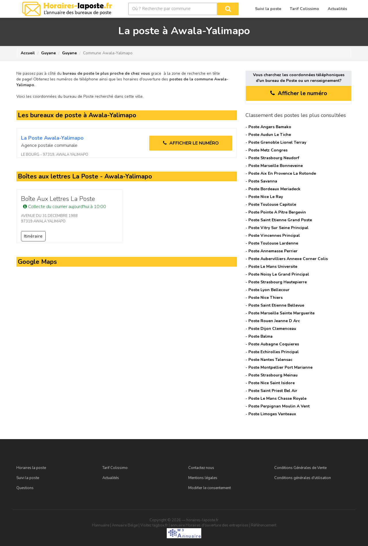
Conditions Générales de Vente (300, 467)
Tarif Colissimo (115, 467)
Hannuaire (100, 525)
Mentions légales (202, 477)
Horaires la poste (31, 467)
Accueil (28, 53)
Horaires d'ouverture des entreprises (217, 525)
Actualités (110, 477)
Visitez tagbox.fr (154, 525)
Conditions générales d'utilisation (302, 477)
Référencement (263, 525)
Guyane (48, 53)
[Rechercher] (228, 9)
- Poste (268, 127)
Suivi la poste (27, 477)
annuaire (177, 525)
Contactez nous (201, 467)
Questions (25, 488)
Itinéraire (33, 236)
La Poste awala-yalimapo (52, 137)
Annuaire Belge (125, 525)
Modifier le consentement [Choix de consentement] (209, 488)
